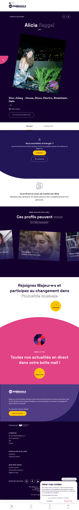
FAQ (10, 444)
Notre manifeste (14, 441)
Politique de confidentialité (39, 493)
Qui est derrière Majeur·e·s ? (17, 439)
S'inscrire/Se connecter (16, 473)
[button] (8, 246)
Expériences (48, 126)
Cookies (39, 494)
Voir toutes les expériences (21, 115)
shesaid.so (12, 457)
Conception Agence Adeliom (39, 498)
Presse (11, 446)
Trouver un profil (13, 471)
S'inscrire (39, 153)
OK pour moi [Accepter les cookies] (68, 501)
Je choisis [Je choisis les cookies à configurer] (49, 501)
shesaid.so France (14, 460)
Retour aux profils (16, 17)
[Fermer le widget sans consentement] (69, 479)
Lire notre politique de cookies (50, 495)
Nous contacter (17, 416)
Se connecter (39, 159)
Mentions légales (39, 491)
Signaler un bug (13, 475)
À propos (29, 126)
